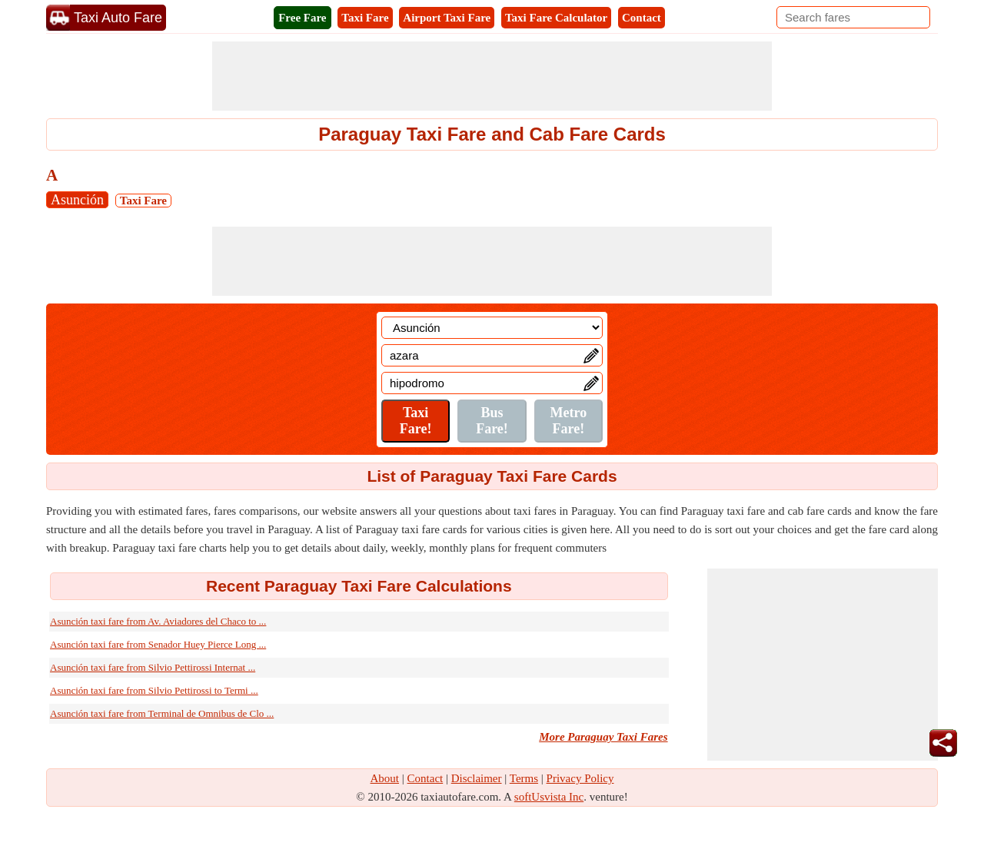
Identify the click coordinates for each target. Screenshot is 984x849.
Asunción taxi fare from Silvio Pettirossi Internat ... (152, 667)
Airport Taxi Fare (446, 18)
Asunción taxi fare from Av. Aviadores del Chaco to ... (158, 621)
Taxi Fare (364, 18)
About (385, 778)
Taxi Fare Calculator (556, 18)
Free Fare (302, 18)
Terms (524, 778)
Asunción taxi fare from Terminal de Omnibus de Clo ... (162, 713)
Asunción (77, 199)
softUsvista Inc (548, 797)
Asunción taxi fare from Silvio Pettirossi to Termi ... (154, 690)
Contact (641, 18)
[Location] (492, 328)
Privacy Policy (580, 778)
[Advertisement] (492, 76)
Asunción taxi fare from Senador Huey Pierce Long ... (158, 644)
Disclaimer (476, 778)
